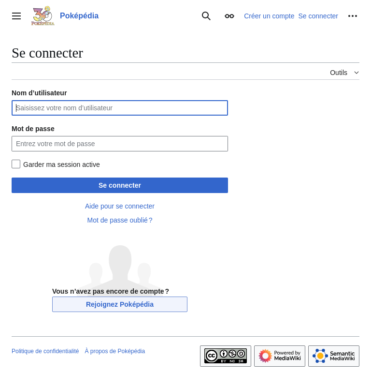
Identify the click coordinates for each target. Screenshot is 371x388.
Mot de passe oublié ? (119, 220)
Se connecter (120, 185)
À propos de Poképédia (115, 351)
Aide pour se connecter (120, 206)
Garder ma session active (61, 164)
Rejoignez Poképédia (120, 304)
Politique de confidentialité (45, 351)
